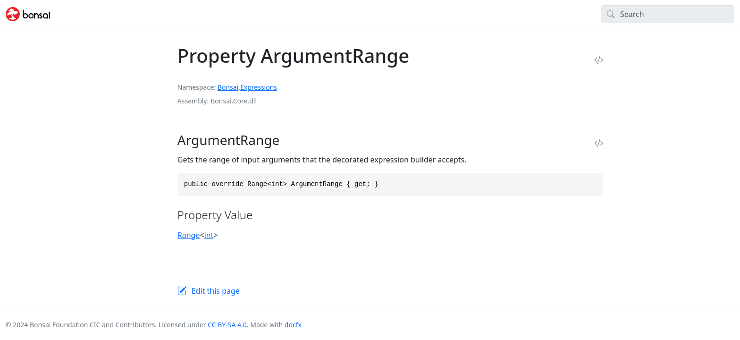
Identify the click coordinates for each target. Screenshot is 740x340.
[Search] (667, 14)
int (209, 235)
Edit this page (216, 291)
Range (188, 235)
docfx (293, 324)
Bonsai (228, 87)
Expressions (258, 87)
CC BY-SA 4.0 (227, 324)
